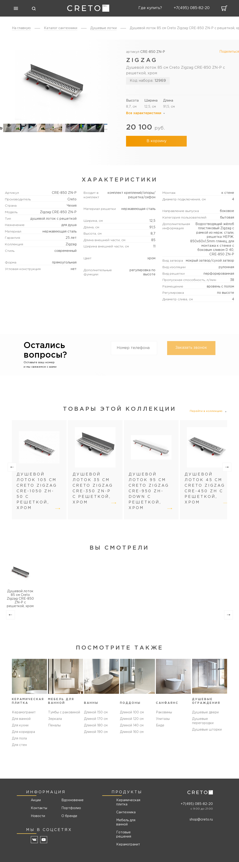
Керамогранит (24, 712)
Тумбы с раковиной (64, 712)
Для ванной (21, 719)
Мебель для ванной (125, 822)
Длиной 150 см (96, 712)
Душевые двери (205, 712)
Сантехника (126, 812)
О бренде (69, 816)
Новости (38, 816)
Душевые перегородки (203, 721)
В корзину (156, 141)
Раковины (164, 712)
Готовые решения (123, 834)
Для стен (19, 745)
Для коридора (23, 732)
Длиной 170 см (96, 719)
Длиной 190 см (96, 732)
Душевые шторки (207, 729)
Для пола (19, 738)
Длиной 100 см (132, 712)
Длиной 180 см (96, 725)
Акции (36, 800)
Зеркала (55, 719)
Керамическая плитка (128, 802)
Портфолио (70, 808)
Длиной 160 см (132, 732)
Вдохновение (70, 800)
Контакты (39, 808)
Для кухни (20, 725)
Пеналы (54, 725)
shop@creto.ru (201, 819)
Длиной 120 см (132, 719)
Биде (160, 725)
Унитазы (163, 719)
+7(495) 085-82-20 (197, 804)
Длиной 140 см (132, 725)
